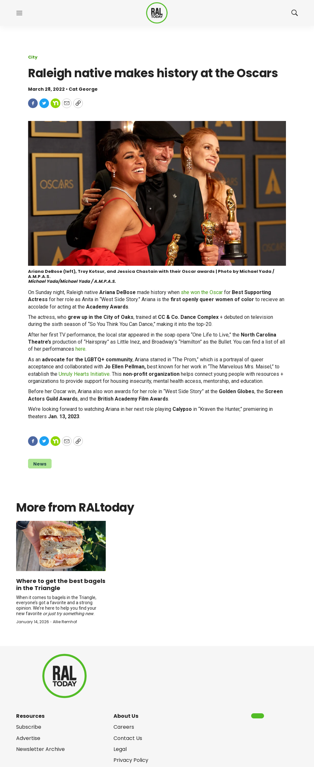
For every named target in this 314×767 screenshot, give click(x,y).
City (32, 57)
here (80, 349)
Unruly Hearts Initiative (84, 374)
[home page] (156, 13)
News (39, 464)
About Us (125, 716)
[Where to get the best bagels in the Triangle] (61, 546)
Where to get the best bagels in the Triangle (60, 584)
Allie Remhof (65, 621)
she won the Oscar (202, 292)
